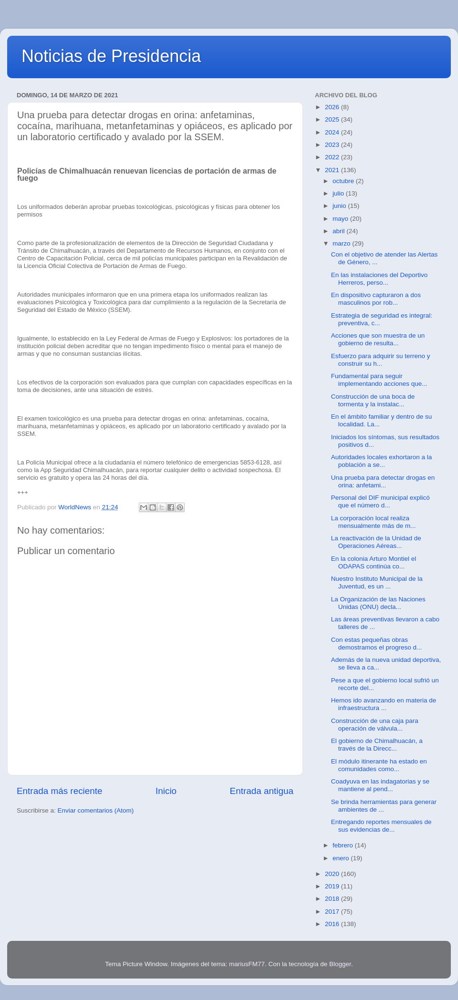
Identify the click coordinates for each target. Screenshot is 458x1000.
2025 (333, 119)
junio (340, 205)
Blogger (340, 964)
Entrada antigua (261, 791)
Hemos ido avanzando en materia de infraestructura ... (384, 704)
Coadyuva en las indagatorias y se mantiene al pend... (380, 785)
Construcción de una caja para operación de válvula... (374, 724)
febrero (344, 845)
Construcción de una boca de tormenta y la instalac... (373, 400)
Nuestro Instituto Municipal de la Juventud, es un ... (377, 582)
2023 (333, 144)
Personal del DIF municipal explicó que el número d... (380, 501)
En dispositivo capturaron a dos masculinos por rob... (376, 298)
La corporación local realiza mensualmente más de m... (373, 522)
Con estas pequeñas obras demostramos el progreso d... (376, 643)
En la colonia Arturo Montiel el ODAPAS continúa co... (373, 562)
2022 (333, 157)
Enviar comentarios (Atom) (96, 810)
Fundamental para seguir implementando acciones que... (379, 379)
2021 (333, 170)
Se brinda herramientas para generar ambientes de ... (384, 805)
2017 (333, 911)
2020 (333, 873)
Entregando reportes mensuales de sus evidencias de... (381, 825)
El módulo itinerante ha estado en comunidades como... (379, 765)
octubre (344, 181)
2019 (333, 886)
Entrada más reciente (60, 791)
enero (342, 858)
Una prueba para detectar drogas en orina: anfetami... (383, 481)
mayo (341, 218)
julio (339, 193)
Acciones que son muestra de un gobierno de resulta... (378, 339)
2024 (333, 132)
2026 (333, 107)
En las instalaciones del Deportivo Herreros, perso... (379, 278)
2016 (333, 924)
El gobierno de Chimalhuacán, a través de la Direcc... (377, 744)
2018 (333, 898)
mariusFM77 (247, 964)
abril (339, 231)
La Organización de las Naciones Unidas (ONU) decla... (378, 603)
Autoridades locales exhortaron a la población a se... (381, 461)
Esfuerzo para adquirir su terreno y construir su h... (380, 359)
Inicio (166, 791)
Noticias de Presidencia (111, 56)
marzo (342, 243)
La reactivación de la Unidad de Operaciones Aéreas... (376, 542)
